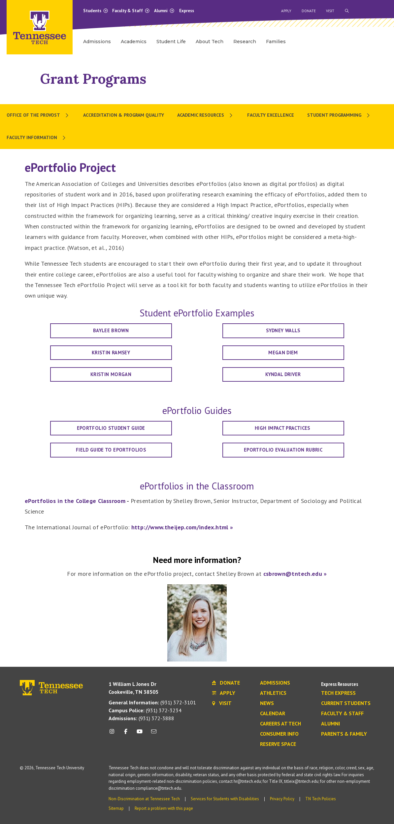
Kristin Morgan (110, 374)
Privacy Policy (282, 799)
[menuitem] (38, 115)
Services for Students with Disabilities (225, 799)
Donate (309, 11)
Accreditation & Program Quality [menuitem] (123, 115)
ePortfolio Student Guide (111, 428)
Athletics (273, 693)
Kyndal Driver (283, 374)
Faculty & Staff (131, 11)
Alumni (164, 11)
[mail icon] (153, 734)
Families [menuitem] (276, 41)
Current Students (346, 703)
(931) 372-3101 (152, 702)
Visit (330, 11)
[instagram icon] (114, 734)
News (267, 703)
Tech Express (338, 693)
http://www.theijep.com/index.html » (182, 527)
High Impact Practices (283, 428)
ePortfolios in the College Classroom (75, 501)
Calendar (272, 714)
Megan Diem (283, 352)
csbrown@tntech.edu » (295, 573)
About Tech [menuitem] (209, 41)
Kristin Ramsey (111, 352)
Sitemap (116, 808)
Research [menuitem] (244, 41)
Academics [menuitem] (134, 41)
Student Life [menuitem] (171, 41)
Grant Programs (93, 78)
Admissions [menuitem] (97, 41)
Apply (286, 11)
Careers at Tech (280, 724)
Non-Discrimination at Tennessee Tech (144, 799)
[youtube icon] (140, 734)
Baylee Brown (111, 330)
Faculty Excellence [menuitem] (270, 115)
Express (186, 11)
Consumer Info (279, 734)
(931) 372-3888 (141, 718)
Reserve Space (278, 744)
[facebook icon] (126, 734)
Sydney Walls (283, 330)
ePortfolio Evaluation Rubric (283, 450)
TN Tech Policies (320, 799)
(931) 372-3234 (145, 710)
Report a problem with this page (164, 808)
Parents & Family (344, 734)
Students (95, 11)
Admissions (275, 683)
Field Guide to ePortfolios (111, 450)
